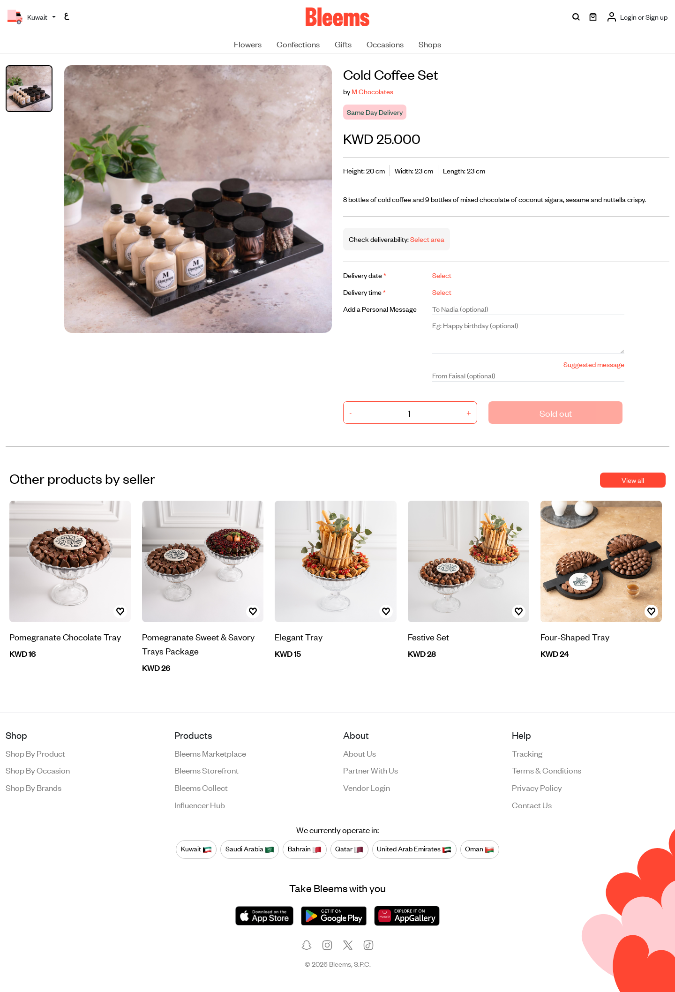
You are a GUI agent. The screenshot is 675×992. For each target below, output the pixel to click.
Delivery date (364, 275)
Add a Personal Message (380, 309)
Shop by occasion (38, 769)
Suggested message (593, 364)
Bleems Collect (201, 787)
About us (359, 753)
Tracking (527, 753)
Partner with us (370, 769)
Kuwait (196, 849)
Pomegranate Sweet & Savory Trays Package (198, 643)
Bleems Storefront (206, 769)
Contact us (532, 804)
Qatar (349, 849)
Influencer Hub (199, 804)
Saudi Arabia (249, 849)
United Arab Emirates (414, 849)
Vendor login (366, 787)
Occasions (385, 43)
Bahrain (305, 849)
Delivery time (364, 292)
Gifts (343, 43)
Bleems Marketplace (210, 753)
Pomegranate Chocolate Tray (65, 636)
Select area (426, 239)
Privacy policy (537, 787)
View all (633, 480)
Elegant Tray (298, 636)
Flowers (248, 43)
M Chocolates (372, 91)
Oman (479, 849)
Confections (298, 43)
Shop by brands (33, 787)
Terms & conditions (546, 769)
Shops (430, 43)
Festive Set (428, 636)
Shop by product (35, 753)
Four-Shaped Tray (574, 636)
